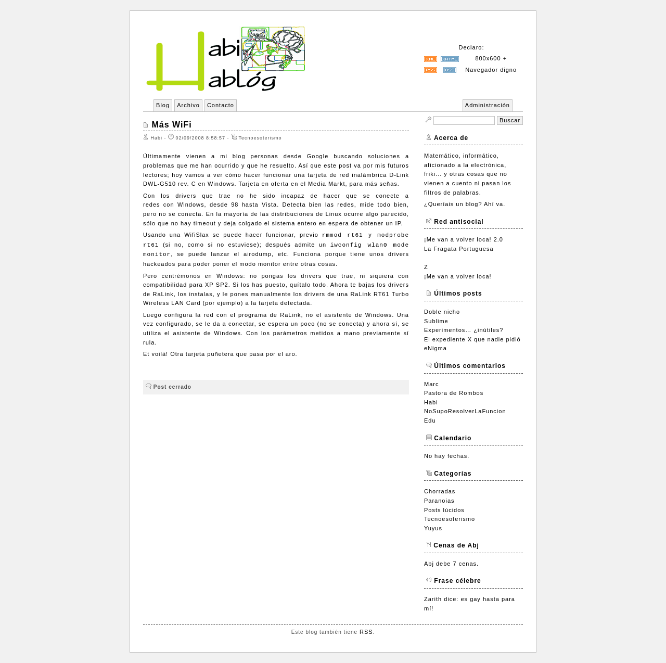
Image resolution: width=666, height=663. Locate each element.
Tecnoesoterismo (449, 519)
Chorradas (439, 491)
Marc (431, 384)
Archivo (188, 105)
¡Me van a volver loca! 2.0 (463, 239)
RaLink (163, 294)
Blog (163, 105)
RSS (366, 632)
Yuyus (433, 528)
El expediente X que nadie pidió (472, 339)
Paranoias (439, 501)
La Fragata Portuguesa (459, 249)
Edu (430, 420)
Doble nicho (442, 312)
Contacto (220, 105)
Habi (431, 402)
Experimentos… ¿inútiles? (463, 330)
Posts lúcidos (444, 510)
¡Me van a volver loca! (458, 276)
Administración (487, 105)
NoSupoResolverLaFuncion (465, 411)
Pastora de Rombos (453, 393)
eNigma (435, 348)
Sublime (436, 321)
